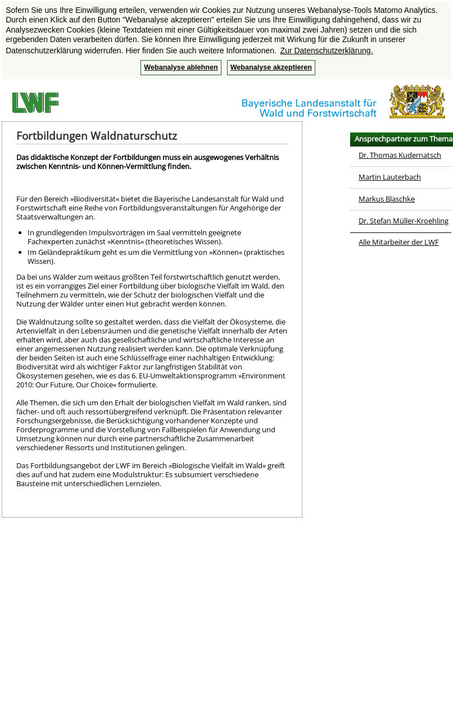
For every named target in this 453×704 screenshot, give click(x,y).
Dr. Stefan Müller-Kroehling (404, 221)
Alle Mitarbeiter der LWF (399, 242)
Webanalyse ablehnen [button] (181, 67)
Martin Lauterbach (390, 177)
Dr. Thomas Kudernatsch (400, 155)
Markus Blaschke (387, 199)
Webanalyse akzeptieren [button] (271, 67)
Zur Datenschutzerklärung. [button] (326, 50)
